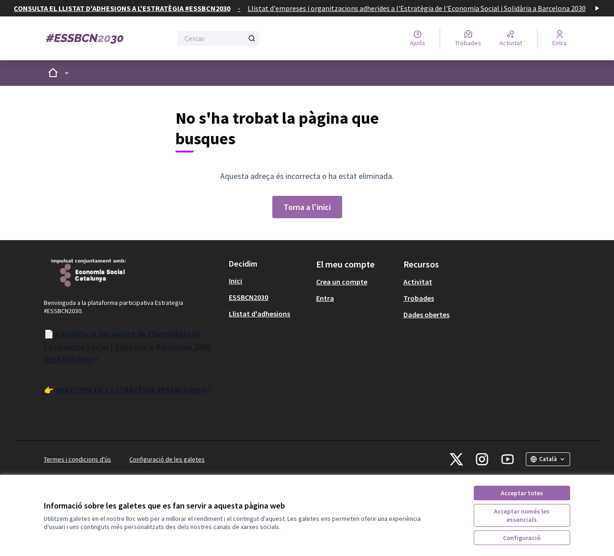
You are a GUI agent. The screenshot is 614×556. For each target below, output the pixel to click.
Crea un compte (341, 281)
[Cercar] (218, 38)
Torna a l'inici (307, 207)
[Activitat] (511, 38)
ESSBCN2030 (248, 297)
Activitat (417, 281)
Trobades (418, 298)
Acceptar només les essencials (522, 515)
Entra (325, 298)
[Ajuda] (417, 38)
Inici (235, 280)
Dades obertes (426, 314)
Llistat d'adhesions (259, 313)
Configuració (521, 538)
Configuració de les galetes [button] (167, 459)
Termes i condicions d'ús (77, 459)
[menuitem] (269, 280)
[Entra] (559, 38)
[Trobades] (468, 38)
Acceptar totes (522, 493)
